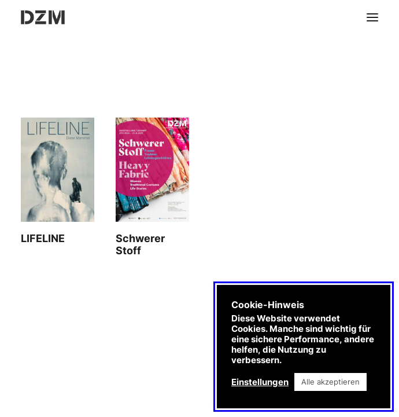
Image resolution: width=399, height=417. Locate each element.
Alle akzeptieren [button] (330, 381)
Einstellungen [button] (260, 382)
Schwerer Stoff (140, 244)
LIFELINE (43, 238)
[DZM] (43, 17)
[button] (372, 17)
